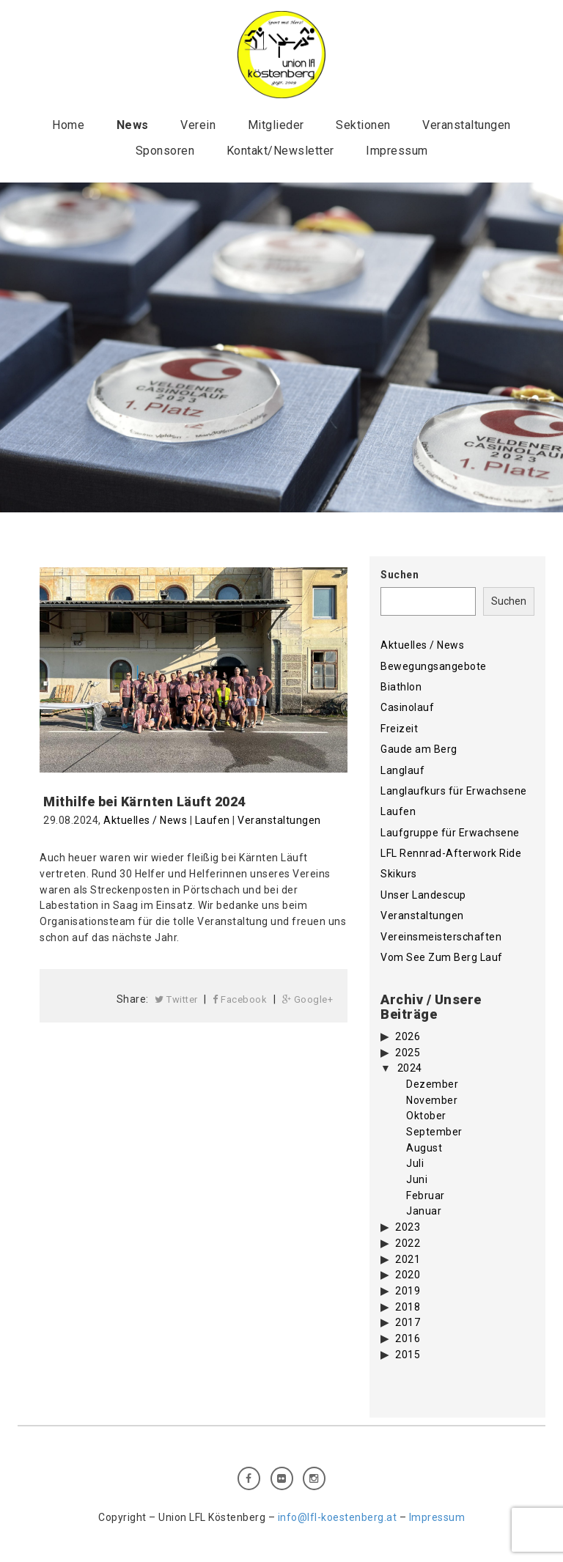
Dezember (432, 1084)
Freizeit (399, 728)
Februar (425, 1195)
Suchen (399, 575)
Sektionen (363, 125)
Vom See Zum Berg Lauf (441, 957)
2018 (407, 1307)
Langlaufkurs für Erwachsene (453, 791)
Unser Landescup (423, 895)
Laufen (212, 820)
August (424, 1148)
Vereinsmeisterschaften (440, 937)
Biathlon (401, 687)
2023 (407, 1227)
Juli (415, 1163)
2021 (407, 1259)
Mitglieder (276, 125)
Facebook (240, 999)
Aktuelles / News (145, 820)
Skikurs (398, 874)
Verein (198, 125)
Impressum (397, 151)
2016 (407, 1338)
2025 (407, 1052)
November (431, 1100)
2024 (409, 1068)
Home (68, 125)
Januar (423, 1211)
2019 (407, 1291)
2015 (407, 1354)
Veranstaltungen (466, 125)
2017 (407, 1322)
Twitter (176, 999)
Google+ (308, 999)
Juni (416, 1179)
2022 (407, 1243)
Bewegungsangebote (433, 666)
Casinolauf (407, 707)
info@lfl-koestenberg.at (337, 1517)
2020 (407, 1275)
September (434, 1132)
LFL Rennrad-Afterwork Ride (450, 853)
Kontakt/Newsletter (280, 151)
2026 (407, 1036)
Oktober (426, 1115)
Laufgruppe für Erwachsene (450, 833)
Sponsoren (165, 151)
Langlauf (402, 770)
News (133, 125)
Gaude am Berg (418, 749)
